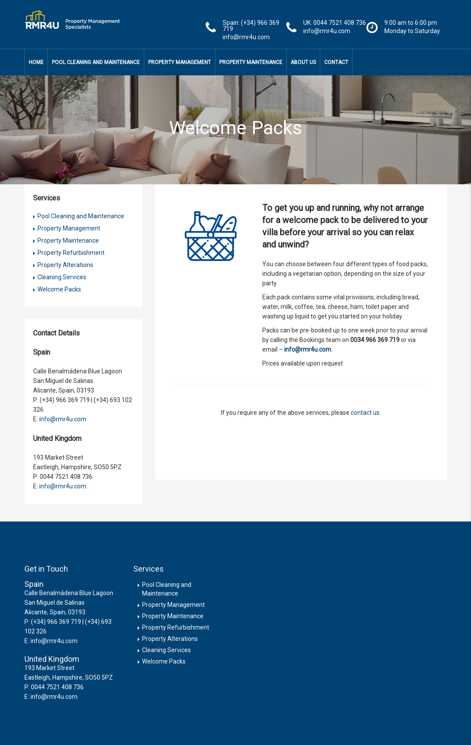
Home (36, 62)
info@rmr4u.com (62, 419)
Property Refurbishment (71, 252)
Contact (336, 62)
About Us (303, 62)
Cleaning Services (61, 277)
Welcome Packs (59, 289)
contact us (365, 412)
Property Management (179, 62)
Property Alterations (65, 264)
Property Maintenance (250, 62)
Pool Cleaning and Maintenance (96, 62)
